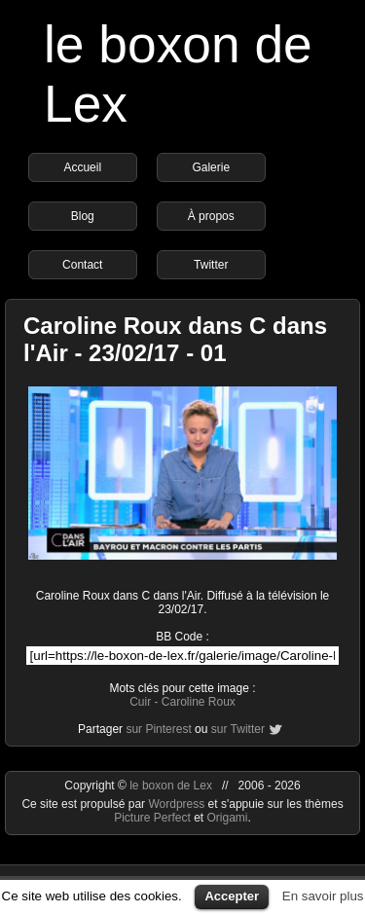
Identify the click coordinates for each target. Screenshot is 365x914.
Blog (82, 216)
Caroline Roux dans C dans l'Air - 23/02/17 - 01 (175, 339)
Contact (82, 265)
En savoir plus (323, 896)
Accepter (231, 896)
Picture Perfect (152, 817)
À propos (211, 216)
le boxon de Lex (170, 785)
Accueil (82, 167)
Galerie (211, 167)
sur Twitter (238, 729)
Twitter (211, 265)
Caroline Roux (199, 702)
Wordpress (177, 804)
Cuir (140, 702)
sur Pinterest (158, 729)
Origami (227, 817)
